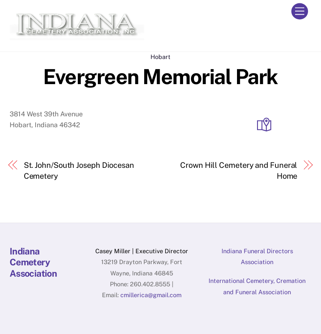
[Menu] (299, 11)
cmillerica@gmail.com (150, 294)
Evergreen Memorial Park (160, 76)
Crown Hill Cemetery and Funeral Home (238, 170)
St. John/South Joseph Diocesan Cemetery (79, 170)
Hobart (160, 56)
